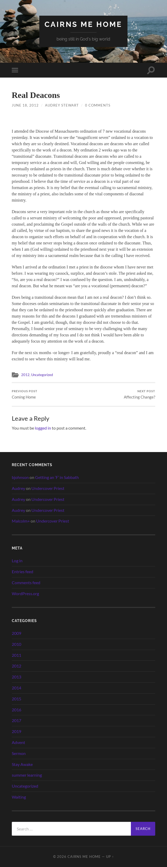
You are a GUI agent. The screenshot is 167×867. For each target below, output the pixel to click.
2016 (16, 709)
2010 (16, 644)
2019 (16, 731)
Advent (18, 742)
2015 (16, 698)
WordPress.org (25, 593)
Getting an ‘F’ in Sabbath (57, 477)
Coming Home (24, 394)
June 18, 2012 (25, 105)
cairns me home (83, 24)
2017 (16, 720)
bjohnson (20, 477)
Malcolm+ (21, 521)
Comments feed (26, 582)
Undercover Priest (47, 488)
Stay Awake (22, 764)
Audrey (18, 488)
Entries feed (22, 571)
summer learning (27, 775)
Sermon (19, 753)
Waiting (19, 796)
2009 (16, 633)
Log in (17, 560)
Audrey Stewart (62, 105)
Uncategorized (43, 375)
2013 (16, 677)
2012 (25, 375)
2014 (16, 688)
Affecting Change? (139, 394)
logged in (43, 428)
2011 (16, 655)
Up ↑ (110, 856)
